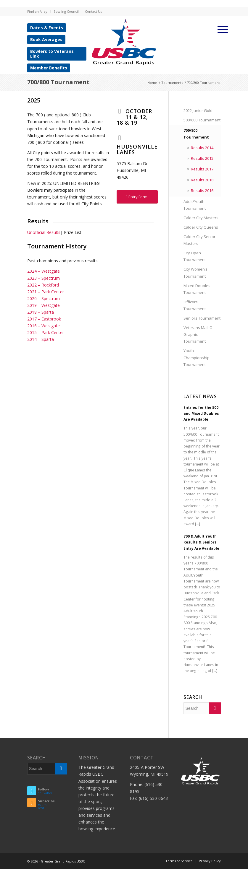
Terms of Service (179, 861)
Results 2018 (202, 180)
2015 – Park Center (45, 332)
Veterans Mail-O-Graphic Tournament (198, 334)
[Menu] (223, 29)
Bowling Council (66, 11)
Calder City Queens (200, 227)
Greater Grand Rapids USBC (63, 861)
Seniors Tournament (201, 318)
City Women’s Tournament (195, 272)
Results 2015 (202, 158)
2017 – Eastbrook (44, 319)
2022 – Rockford (43, 285)
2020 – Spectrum (43, 298)
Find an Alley (37, 11)
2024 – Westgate (43, 271)
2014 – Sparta (40, 339)
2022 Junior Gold (197, 110)
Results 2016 (202, 190)
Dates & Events (46, 27)
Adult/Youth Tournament (194, 205)
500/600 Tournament (201, 120)
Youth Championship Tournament (196, 357)
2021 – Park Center (45, 291)
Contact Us (93, 11)
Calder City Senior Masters (199, 240)
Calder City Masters (200, 217)
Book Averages (46, 39)
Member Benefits (48, 68)
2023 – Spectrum (43, 278)
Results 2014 (202, 147)
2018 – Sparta (40, 312)
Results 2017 (202, 169)
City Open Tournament (194, 256)
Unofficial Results (43, 232)
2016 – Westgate (43, 325)
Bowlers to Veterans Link (52, 53)
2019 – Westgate (43, 305)
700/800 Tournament (58, 82)
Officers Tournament (194, 305)
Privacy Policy (210, 861)
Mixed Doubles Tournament (196, 289)
